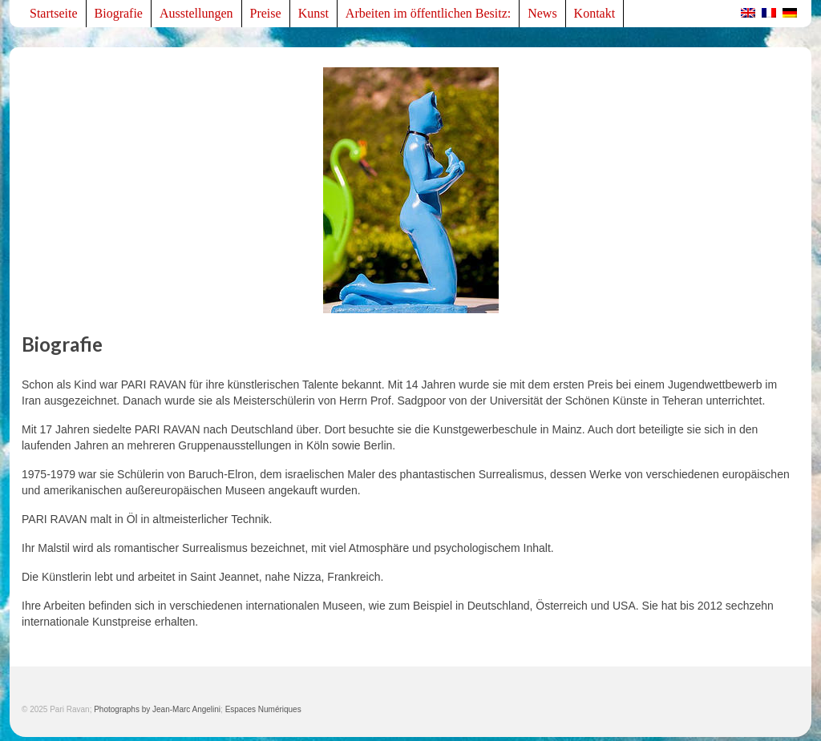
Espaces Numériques (263, 709)
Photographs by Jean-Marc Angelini (157, 709)
